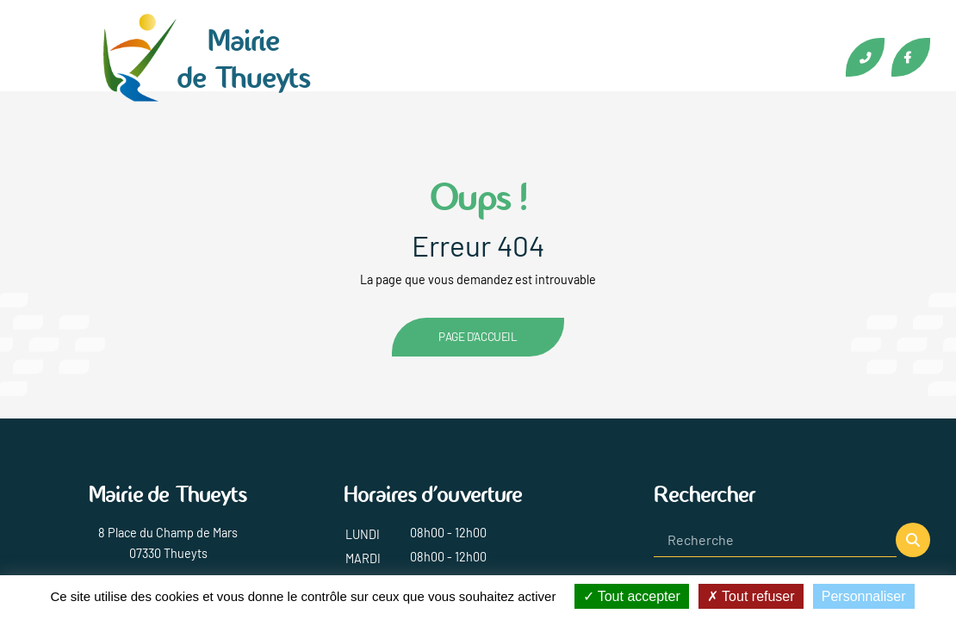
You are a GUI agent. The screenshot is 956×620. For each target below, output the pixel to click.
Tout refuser (751, 596)
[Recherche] (775, 540)
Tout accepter (631, 596)
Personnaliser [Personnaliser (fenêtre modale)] (864, 596)
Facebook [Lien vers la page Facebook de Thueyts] (910, 57)
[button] (913, 540)
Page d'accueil (477, 336)
